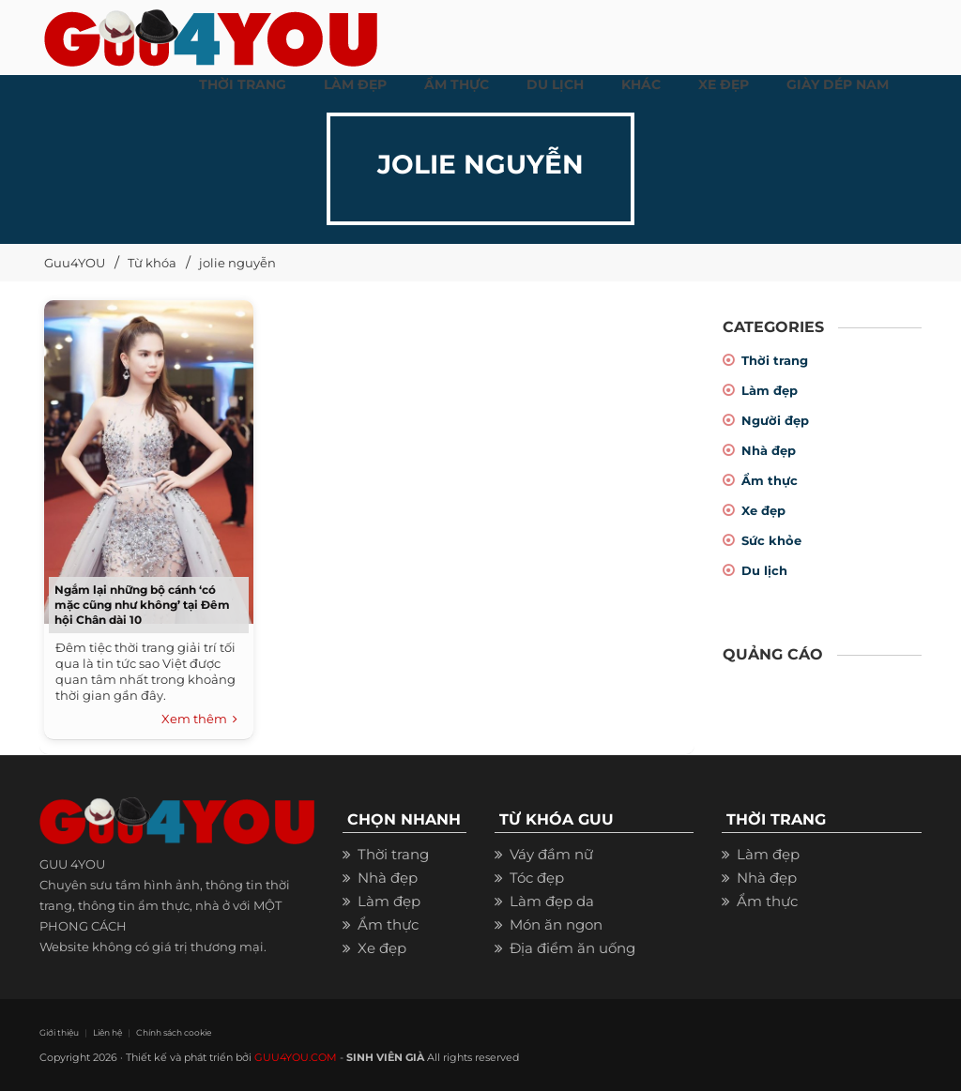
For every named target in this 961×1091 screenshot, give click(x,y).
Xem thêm (199, 719)
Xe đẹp (763, 510)
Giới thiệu (59, 1032)
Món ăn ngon (556, 924)
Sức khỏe (771, 540)
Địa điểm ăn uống (572, 948)
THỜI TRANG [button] (242, 84)
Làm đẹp (769, 390)
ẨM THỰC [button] (456, 84)
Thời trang (774, 360)
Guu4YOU (74, 262)
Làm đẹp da (552, 901)
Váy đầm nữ (551, 854)
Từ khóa (152, 262)
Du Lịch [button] (555, 84)
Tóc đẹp (537, 877)
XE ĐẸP (723, 84)
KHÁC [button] (641, 84)
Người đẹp (775, 420)
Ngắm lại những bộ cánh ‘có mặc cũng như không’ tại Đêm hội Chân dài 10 (142, 605)
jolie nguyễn (237, 262)
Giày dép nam (837, 84)
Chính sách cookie (173, 1032)
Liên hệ (107, 1032)
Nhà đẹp (768, 450)
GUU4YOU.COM (295, 1057)
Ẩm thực (769, 480)
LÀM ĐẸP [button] (355, 84)
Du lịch (764, 570)
